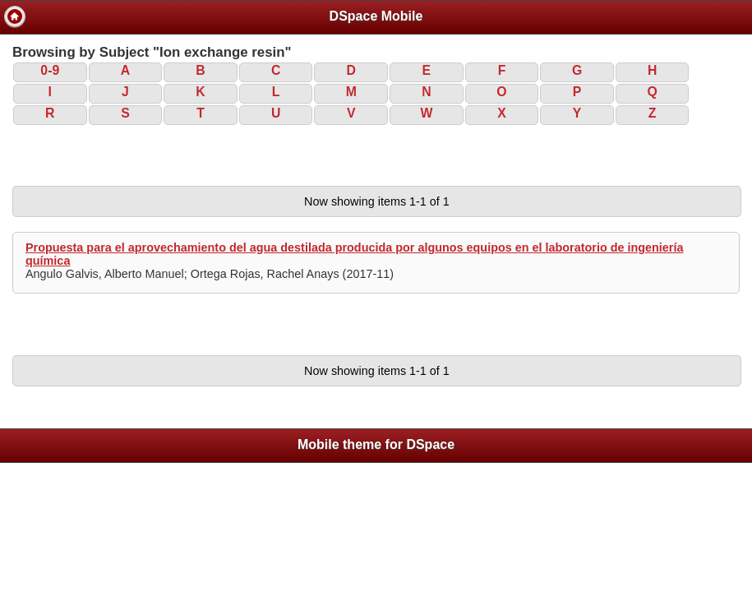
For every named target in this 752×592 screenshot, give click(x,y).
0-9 (49, 70)
